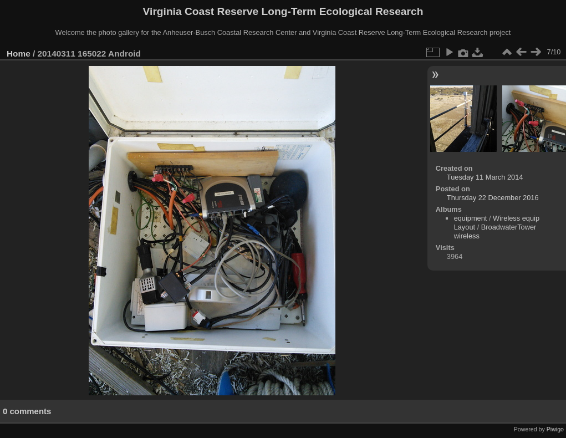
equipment (470, 218)
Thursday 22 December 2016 (493, 197)
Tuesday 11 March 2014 (485, 177)
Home (18, 53)
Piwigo (555, 429)
